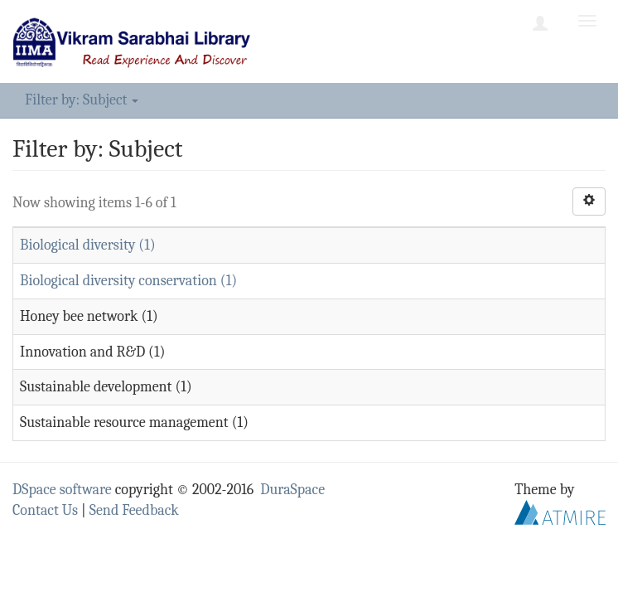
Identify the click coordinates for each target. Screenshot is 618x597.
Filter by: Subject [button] (81, 100)
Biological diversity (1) (88, 245)
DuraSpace (292, 489)
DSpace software (62, 489)
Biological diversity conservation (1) (128, 280)
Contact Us (45, 510)
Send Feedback (134, 510)
